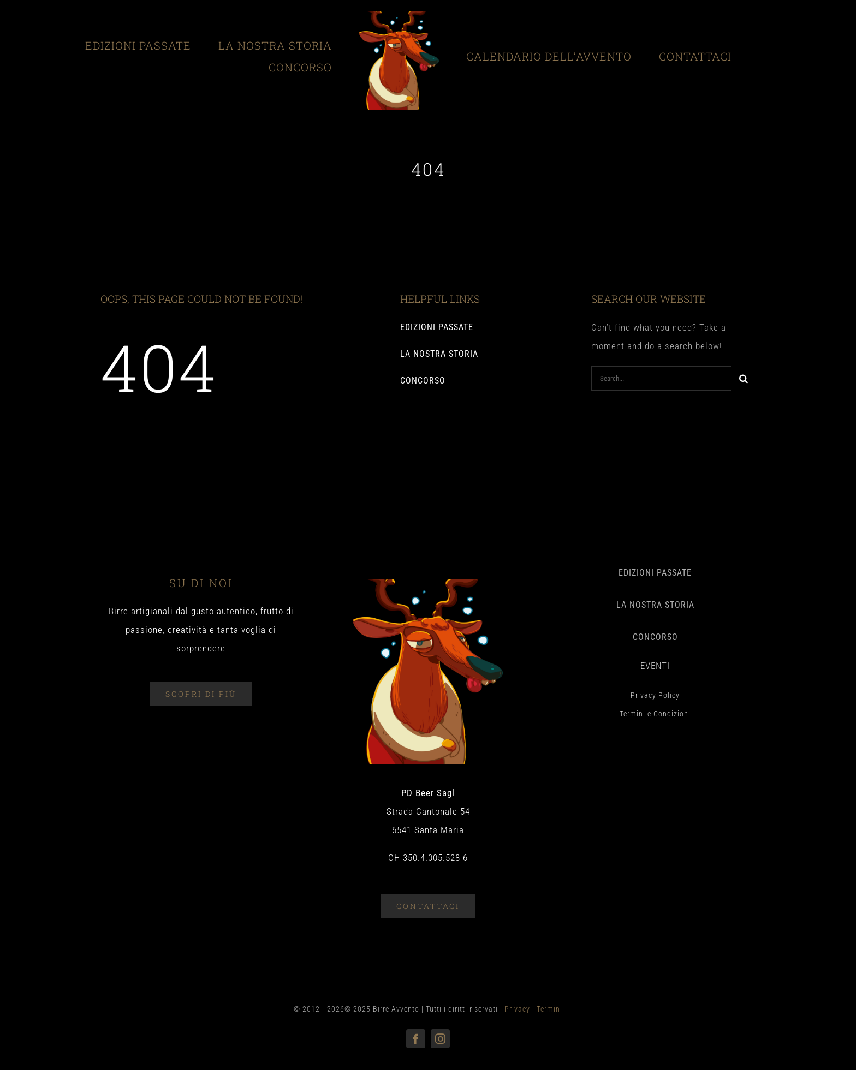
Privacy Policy (655, 695)
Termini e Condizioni (655, 713)
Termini (549, 1009)
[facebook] (415, 1038)
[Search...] (661, 378)
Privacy (517, 1009)
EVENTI (655, 665)
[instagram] (440, 1038)
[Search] (743, 378)
